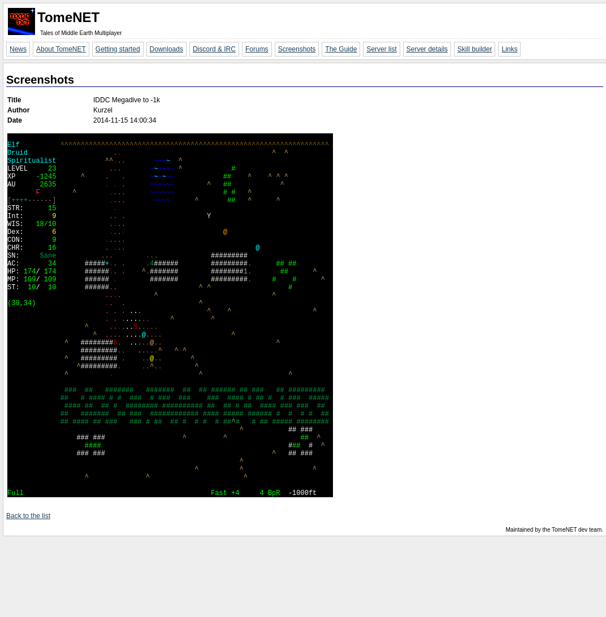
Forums (257, 49)
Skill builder (474, 49)
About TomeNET (61, 49)
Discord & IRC (214, 49)
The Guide (341, 49)
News (18, 49)
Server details (427, 49)
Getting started (118, 49)
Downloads (166, 49)
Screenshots (297, 49)
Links (509, 49)
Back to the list (28, 594)
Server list (381, 49)
